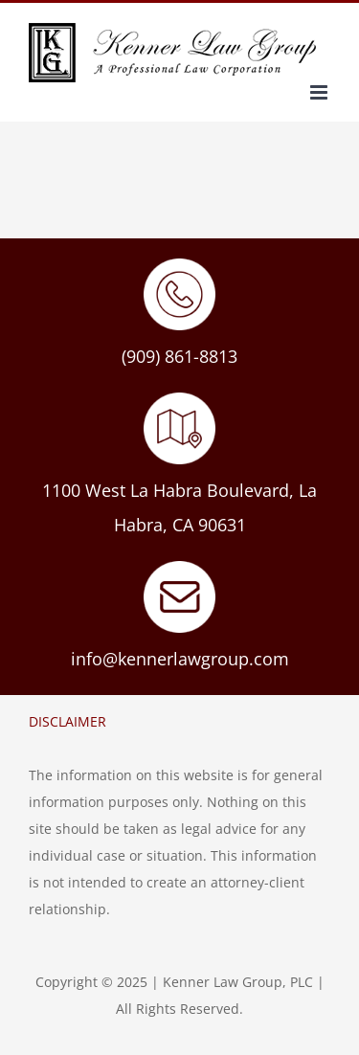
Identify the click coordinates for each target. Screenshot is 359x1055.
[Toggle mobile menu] (320, 92)
